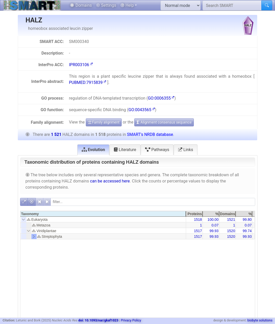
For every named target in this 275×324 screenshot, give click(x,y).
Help (127, 5)
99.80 (247, 219)
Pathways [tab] (157, 149)
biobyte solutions (259, 320)
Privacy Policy (131, 320)
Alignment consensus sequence (164, 122)
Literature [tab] (125, 149)
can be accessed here (110, 181)
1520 (231, 231)
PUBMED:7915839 (87, 82)
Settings (106, 5)
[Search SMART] (232, 5)
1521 (231, 219)
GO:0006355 (161, 98)
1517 (198, 231)
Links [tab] (185, 149)
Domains (81, 5)
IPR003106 (81, 64)
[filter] (153, 202)
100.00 (213, 219)
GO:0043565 (141, 109)
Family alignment (104, 122)
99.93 (214, 231)
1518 (198, 219)
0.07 (215, 225)
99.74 (247, 231)
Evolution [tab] (93, 149)
